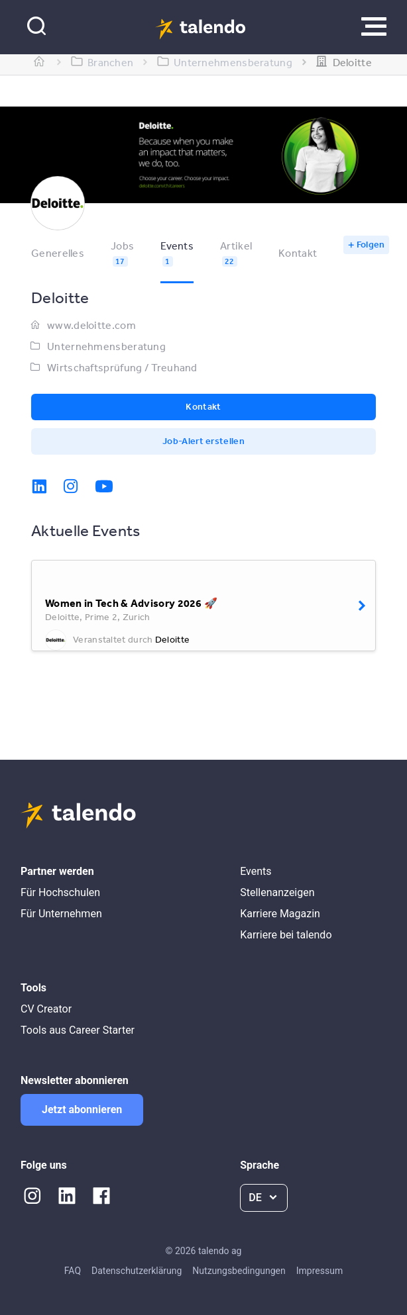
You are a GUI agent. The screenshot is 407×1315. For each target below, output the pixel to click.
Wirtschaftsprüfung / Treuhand (122, 367)
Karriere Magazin (280, 913)
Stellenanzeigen (277, 892)
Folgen (371, 244)
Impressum (319, 1270)
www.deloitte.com (91, 325)
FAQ (72, 1270)
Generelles (57, 252)
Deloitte (172, 639)
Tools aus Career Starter (78, 1030)
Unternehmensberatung (106, 346)
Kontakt (297, 252)
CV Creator (46, 1009)
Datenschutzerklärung (136, 1270)
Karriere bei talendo (285, 935)
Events (255, 871)
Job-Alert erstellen (203, 441)
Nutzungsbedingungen (238, 1270)
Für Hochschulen (60, 892)
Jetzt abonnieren (82, 1109)
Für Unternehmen (61, 913)
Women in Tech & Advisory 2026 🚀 (131, 603)
